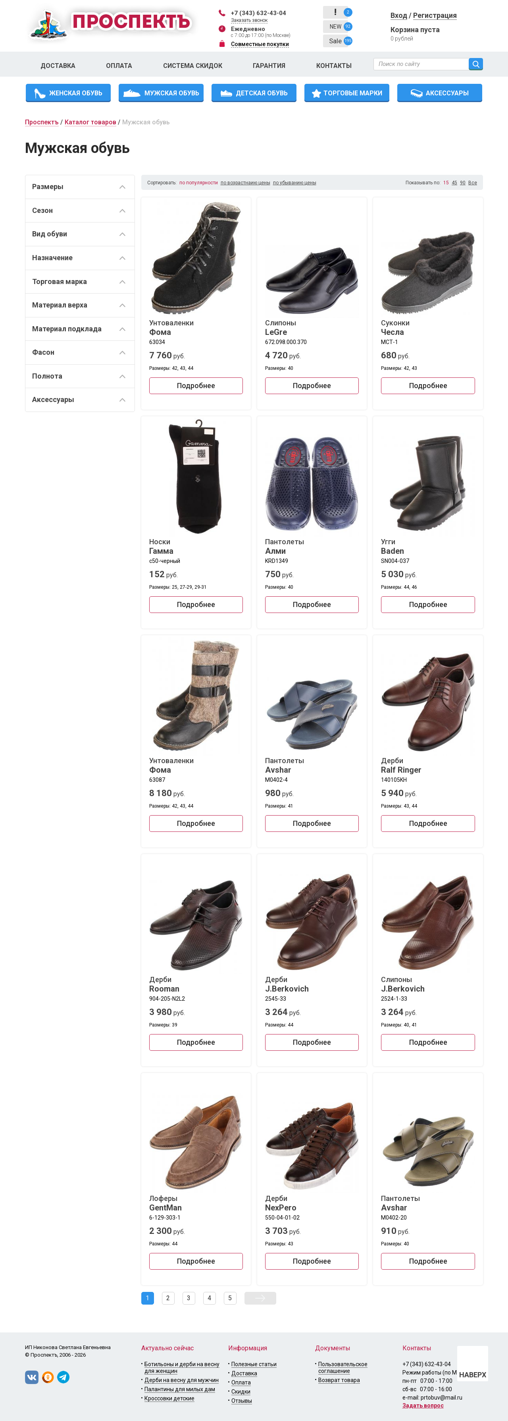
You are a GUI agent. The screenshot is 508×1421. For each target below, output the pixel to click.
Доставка (57, 66)
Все (472, 183)
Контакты (334, 66)
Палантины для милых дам (179, 1389)
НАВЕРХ (472, 1375)
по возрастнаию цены (245, 183)
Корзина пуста (415, 29)
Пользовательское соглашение (343, 1367)
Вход (399, 15)
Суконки (428, 328)
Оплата (119, 66)
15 (446, 183)
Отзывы (241, 1401)
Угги (428, 546)
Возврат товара (339, 1380)
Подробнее (196, 385)
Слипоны (312, 328)
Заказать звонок (249, 20)
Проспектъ (42, 122)
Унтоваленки (196, 328)
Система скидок (192, 66)
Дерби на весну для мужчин (181, 1380)
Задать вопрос (423, 1405)
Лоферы (196, 1203)
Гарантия (269, 66)
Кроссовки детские (169, 1398)
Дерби (428, 765)
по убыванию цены (294, 183)
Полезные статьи (254, 1364)
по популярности (198, 183)
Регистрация (435, 15)
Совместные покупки (260, 44)
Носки (196, 546)
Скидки (240, 1391)
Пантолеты (312, 546)
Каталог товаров (90, 122)
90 (463, 183)
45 (454, 183)
